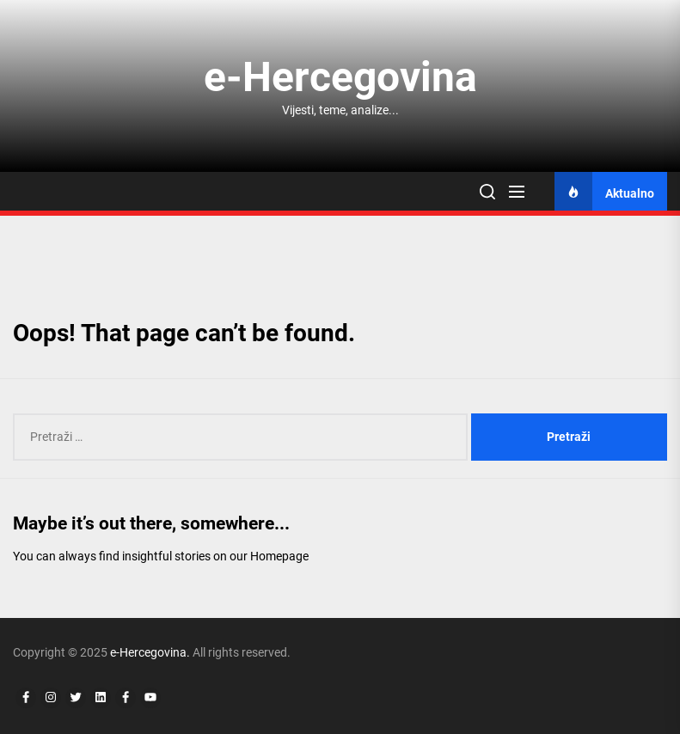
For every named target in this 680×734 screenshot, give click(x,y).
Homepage (279, 556)
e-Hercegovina (340, 76)
